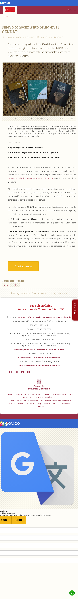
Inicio (6, 16)
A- (75, 303)
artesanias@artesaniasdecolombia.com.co (39, 357)
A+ (75, 308)
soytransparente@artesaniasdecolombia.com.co (39, 349)
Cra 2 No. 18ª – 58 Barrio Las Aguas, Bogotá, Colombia (44, 317)
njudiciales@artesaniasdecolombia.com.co (39, 365)
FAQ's (55, 403)
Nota (5, 285)
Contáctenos (23, 266)
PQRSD (21, 403)
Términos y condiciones (45, 397)
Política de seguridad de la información (25, 394)
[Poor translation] (19, 520)
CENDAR (15, 285)
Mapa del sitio (44, 403)
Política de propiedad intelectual (24, 400)
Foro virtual (66, 403)
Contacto (40, 406)
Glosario (30, 403)
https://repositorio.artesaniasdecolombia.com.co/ (30, 178)
